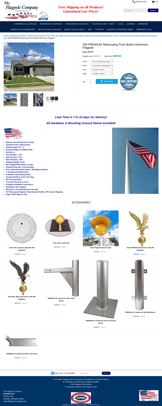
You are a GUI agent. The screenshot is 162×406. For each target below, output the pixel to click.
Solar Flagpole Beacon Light (100, 247)
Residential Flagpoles (51, 24)
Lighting (130, 24)
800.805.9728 (140, 2)
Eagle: (85, 73)
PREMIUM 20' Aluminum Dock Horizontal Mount (101, 322)
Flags (120, 24)
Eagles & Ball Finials (74, 30)
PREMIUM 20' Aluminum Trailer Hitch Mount (61, 299)
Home (6, 36)
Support (99, 30)
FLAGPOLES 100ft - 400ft (103, 24)
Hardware (143, 24)
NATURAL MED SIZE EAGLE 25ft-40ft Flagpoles (21, 298)
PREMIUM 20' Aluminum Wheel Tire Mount (21, 354)
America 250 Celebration (23, 30)
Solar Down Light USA (61, 243)
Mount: (85, 65)
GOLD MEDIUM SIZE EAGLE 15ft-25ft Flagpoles (140, 249)
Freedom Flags (143, 30)
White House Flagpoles (49, 30)
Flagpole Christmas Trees (120, 30)
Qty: (84, 82)
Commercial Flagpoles (25, 24)
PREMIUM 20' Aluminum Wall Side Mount (140, 312)
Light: (85, 69)
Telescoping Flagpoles (77, 24)
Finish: (85, 61)
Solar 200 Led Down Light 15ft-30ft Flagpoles (21, 249)
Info (90, 30)
